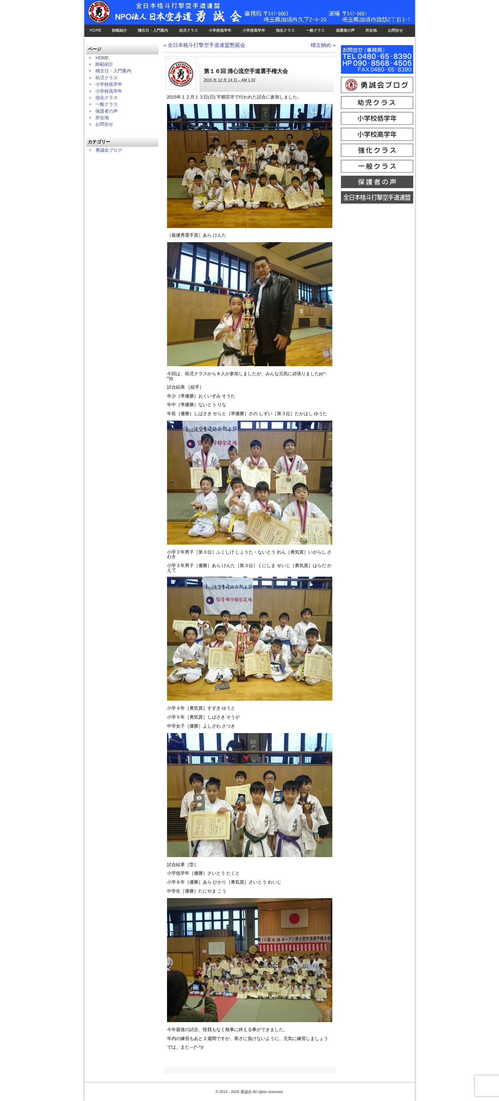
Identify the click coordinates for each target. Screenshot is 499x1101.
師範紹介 (119, 30)
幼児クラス (188, 30)
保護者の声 (345, 30)
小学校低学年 (220, 30)
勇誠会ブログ (108, 150)
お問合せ (395, 30)
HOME (95, 30)
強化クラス (285, 30)
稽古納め (323, 45)
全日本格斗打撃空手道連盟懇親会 (205, 45)
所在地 (371, 30)
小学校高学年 (253, 30)
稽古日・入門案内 (153, 30)
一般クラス (315, 30)
